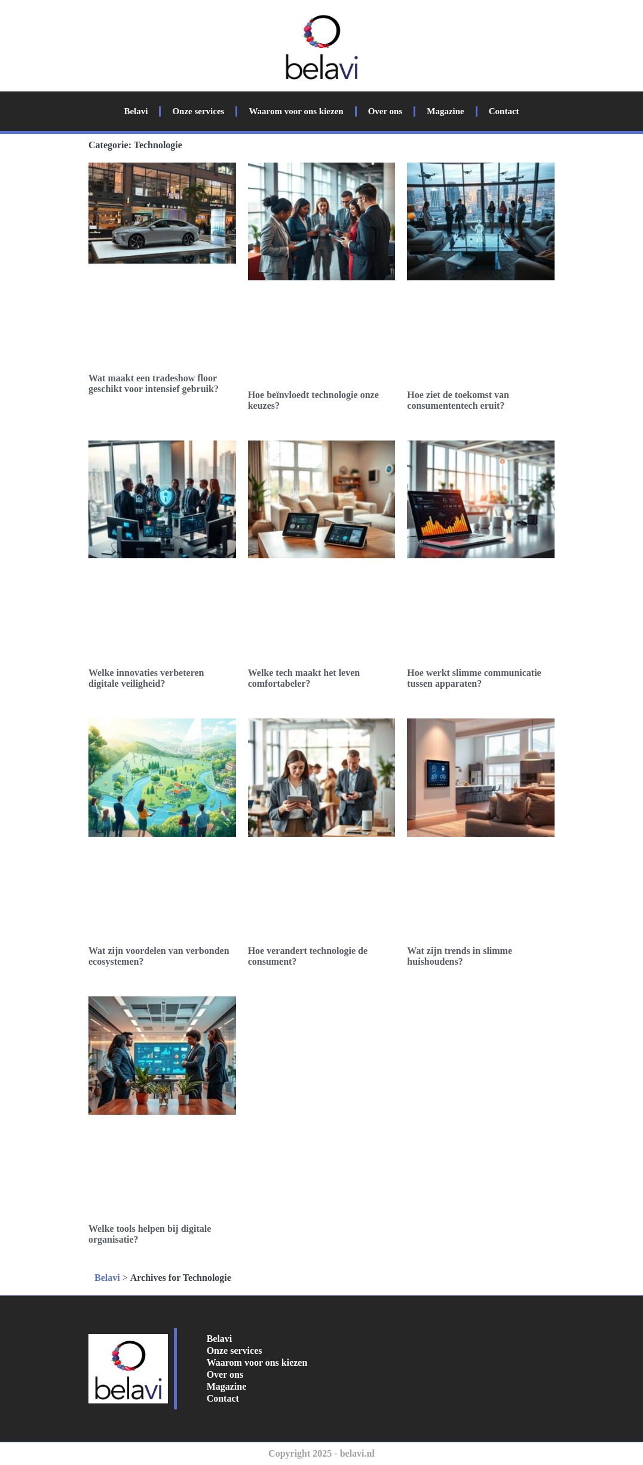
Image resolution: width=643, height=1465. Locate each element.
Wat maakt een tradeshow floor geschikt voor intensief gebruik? (153, 383)
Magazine (445, 111)
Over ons (385, 111)
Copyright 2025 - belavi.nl (321, 1453)
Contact (504, 111)
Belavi (136, 111)
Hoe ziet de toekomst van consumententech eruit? (458, 400)
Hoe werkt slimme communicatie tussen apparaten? (474, 678)
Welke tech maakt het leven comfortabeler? (304, 678)
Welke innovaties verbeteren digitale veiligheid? (146, 678)
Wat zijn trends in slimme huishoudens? (459, 956)
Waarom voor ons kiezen (296, 111)
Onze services (198, 111)
